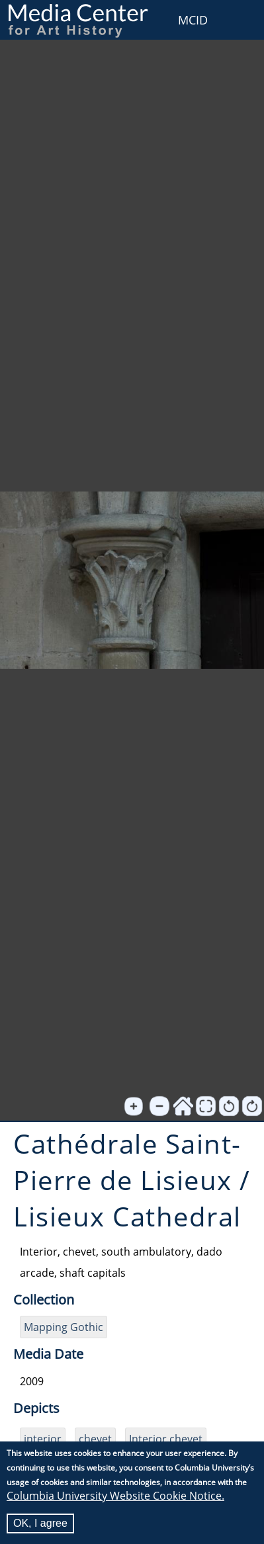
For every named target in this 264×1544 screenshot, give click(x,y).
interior (43, 1439)
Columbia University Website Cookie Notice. (115, 1496)
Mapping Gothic (63, 1327)
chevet (95, 1439)
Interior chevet (165, 1439)
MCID (193, 20)
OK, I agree (40, 1523)
